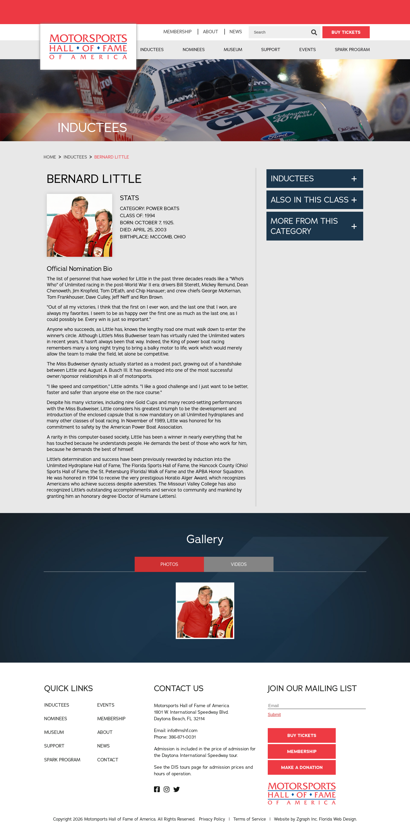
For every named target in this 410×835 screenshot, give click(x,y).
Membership (177, 31)
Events (307, 49)
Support (270, 49)
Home (50, 157)
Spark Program (352, 49)
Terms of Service (249, 819)
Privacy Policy (212, 819)
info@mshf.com (182, 730)
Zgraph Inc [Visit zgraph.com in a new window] (307, 819)
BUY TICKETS (346, 32)
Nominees (194, 49)
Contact (107, 759)
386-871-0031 (182, 737)
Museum (233, 49)
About (210, 31)
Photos (169, 564)
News (236, 31)
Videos (239, 564)
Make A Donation (302, 767)
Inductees (152, 49)
